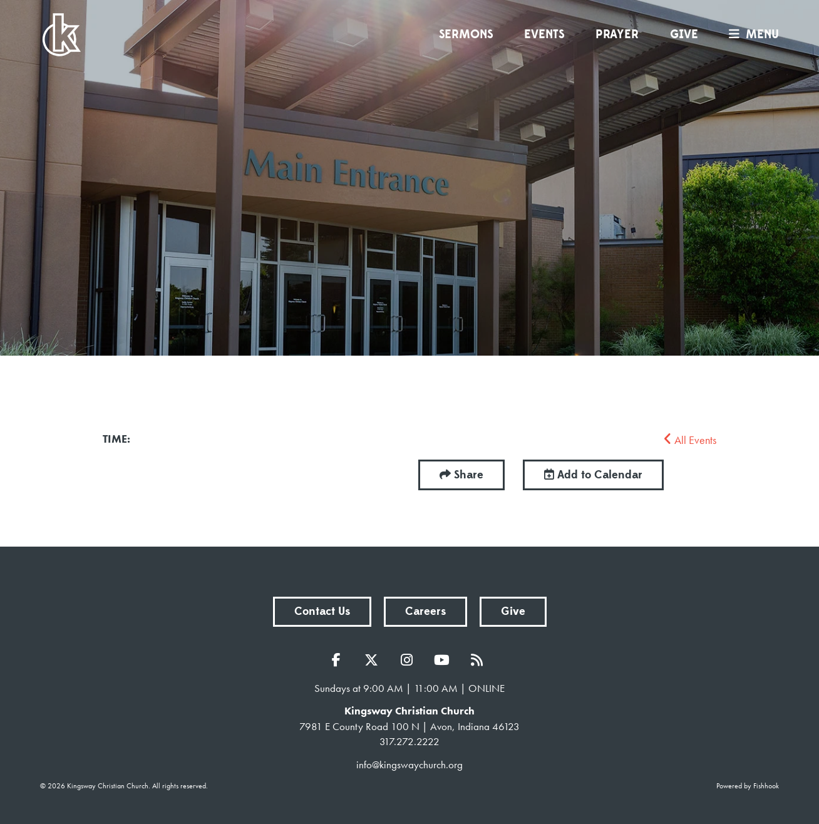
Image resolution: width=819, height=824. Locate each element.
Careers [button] (425, 611)
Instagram (409, 660)
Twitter (374, 660)
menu (751, 34)
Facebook (339, 660)
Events (544, 34)
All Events (690, 440)
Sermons (466, 34)
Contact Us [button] (322, 611)
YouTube (444, 660)
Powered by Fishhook (747, 786)
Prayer (617, 34)
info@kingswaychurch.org (409, 764)
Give (684, 34)
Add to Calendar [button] (593, 475)
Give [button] (513, 611)
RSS (479, 660)
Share (468, 475)
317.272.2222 (409, 741)
